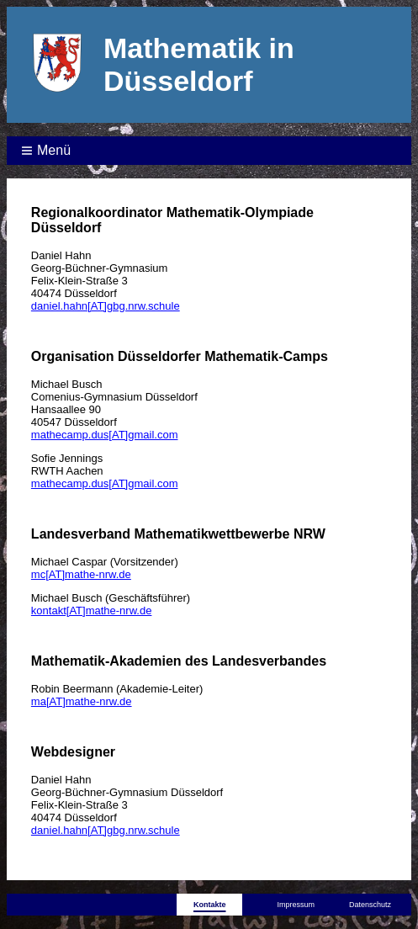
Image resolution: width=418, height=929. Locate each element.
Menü (54, 150)
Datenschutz (370, 904)
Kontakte (209, 904)
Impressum (296, 904)
